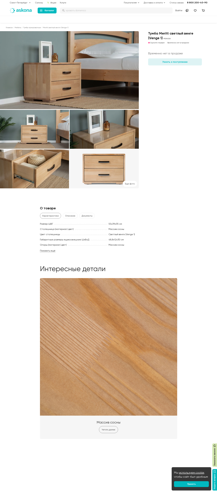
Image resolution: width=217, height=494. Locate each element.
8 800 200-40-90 (197, 2)
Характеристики (50, 216)
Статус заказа (177, 2)
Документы (87, 216)
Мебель (18, 28)
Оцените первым (156, 43)
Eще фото (130, 184)
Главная (9, 28)
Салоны (39, 2)
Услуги (63, 2)
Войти (178, 10)
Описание (70, 216)
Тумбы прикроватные (32, 28)
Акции (51, 2)
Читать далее (108, 429)
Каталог (47, 10)
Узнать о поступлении (174, 61)
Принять (191, 484)
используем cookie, (192, 472)
